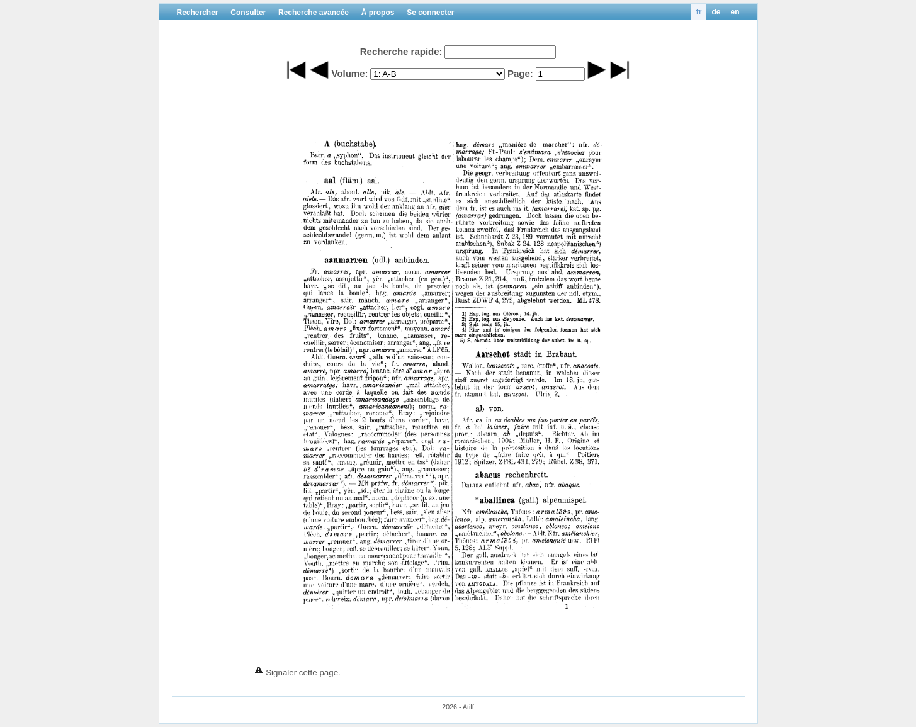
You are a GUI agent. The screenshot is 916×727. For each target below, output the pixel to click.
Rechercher (197, 12)
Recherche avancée (313, 12)
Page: (520, 73)
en (734, 12)
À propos (378, 12)
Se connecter (430, 12)
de (715, 12)
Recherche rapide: (401, 51)
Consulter (248, 12)
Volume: (349, 73)
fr (699, 12)
